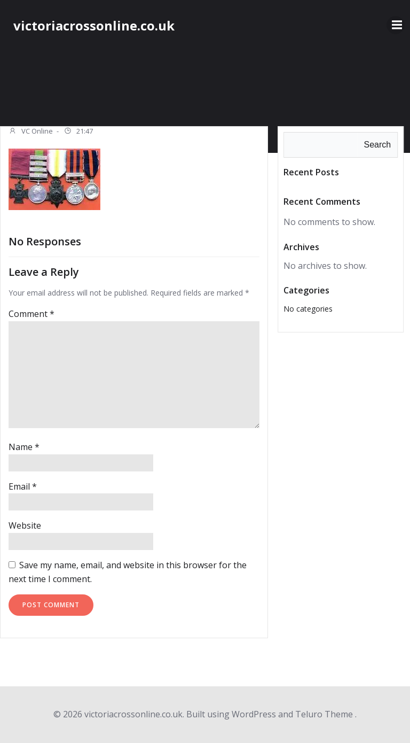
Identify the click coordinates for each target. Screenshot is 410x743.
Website (25, 525)
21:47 (78, 132)
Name (24, 447)
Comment (31, 314)
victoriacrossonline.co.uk (94, 25)
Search (377, 144)
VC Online (31, 132)
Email (23, 486)
